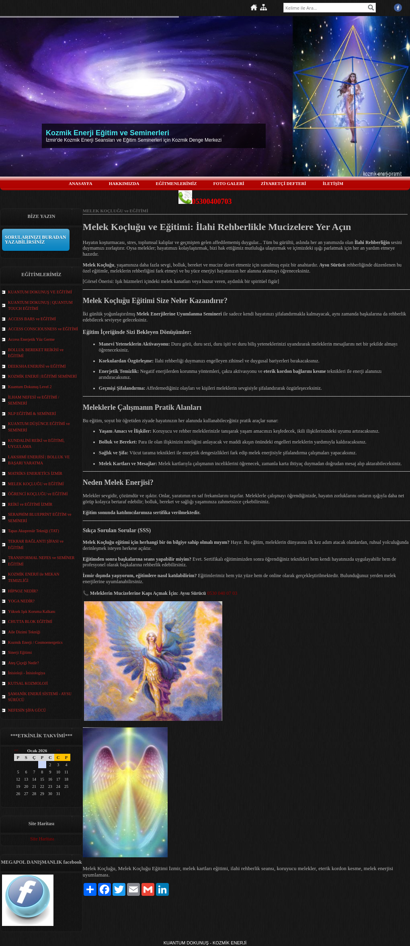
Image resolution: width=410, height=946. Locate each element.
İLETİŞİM (333, 183)
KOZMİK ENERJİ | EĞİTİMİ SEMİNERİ (42, 376)
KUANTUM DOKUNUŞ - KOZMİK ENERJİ (205, 942)
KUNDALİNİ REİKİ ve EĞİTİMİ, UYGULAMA (36, 443)
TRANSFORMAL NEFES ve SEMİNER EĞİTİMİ (41, 560)
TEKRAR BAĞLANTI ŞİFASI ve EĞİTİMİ (36, 544)
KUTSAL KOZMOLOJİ (28, 683)
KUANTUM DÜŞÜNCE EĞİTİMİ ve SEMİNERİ (39, 426)
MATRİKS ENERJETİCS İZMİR (35, 473)
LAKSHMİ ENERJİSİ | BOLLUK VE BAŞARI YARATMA (39, 460)
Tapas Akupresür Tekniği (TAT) (33, 531)
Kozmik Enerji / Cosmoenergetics (35, 642)
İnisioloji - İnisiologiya (26, 673)
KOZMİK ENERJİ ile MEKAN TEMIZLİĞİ (33, 577)
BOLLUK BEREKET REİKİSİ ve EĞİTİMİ (36, 353)
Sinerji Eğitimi (20, 652)
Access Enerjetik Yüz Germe (31, 339)
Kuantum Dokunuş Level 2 (30, 387)
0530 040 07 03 (222, 593)
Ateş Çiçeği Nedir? (23, 663)
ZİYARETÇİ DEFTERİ (283, 183)
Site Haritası (42, 839)
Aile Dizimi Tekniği (24, 632)
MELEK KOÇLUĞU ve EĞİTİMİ (36, 484)
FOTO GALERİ (228, 183)
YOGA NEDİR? (21, 601)
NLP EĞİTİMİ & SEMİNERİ (32, 413)
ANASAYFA (80, 183)
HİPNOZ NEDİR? (23, 591)
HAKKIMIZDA (124, 183)
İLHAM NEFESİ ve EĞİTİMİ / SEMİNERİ (33, 400)
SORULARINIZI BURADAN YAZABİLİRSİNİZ (35, 239)
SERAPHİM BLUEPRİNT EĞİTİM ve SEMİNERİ (39, 517)
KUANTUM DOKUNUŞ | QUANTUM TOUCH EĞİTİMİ (40, 305)
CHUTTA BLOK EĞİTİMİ (30, 621)
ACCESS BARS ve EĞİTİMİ (32, 319)
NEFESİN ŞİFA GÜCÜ (27, 710)
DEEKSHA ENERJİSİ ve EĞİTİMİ (37, 366)
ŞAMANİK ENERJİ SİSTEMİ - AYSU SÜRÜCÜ (40, 697)
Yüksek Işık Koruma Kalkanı (31, 611)
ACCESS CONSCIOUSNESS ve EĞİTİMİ (43, 329)
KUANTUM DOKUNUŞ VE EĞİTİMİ (40, 292)
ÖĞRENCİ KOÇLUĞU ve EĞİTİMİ (38, 494)
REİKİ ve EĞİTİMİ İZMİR (30, 504)
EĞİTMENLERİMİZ (176, 183)
